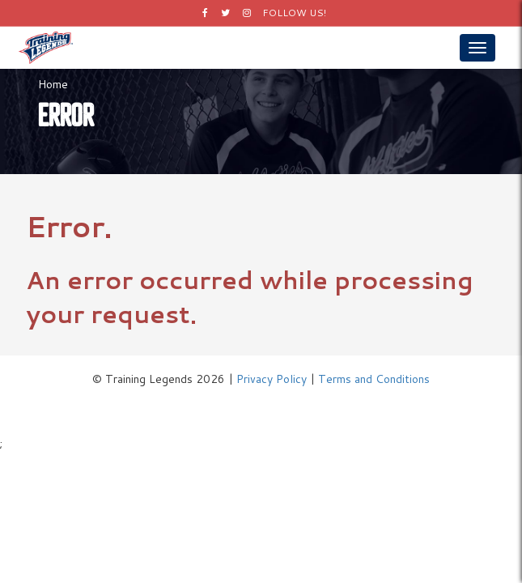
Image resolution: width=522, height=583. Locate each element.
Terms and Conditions (374, 379)
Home (53, 84)
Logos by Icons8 (261, 403)
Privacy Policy (271, 379)
